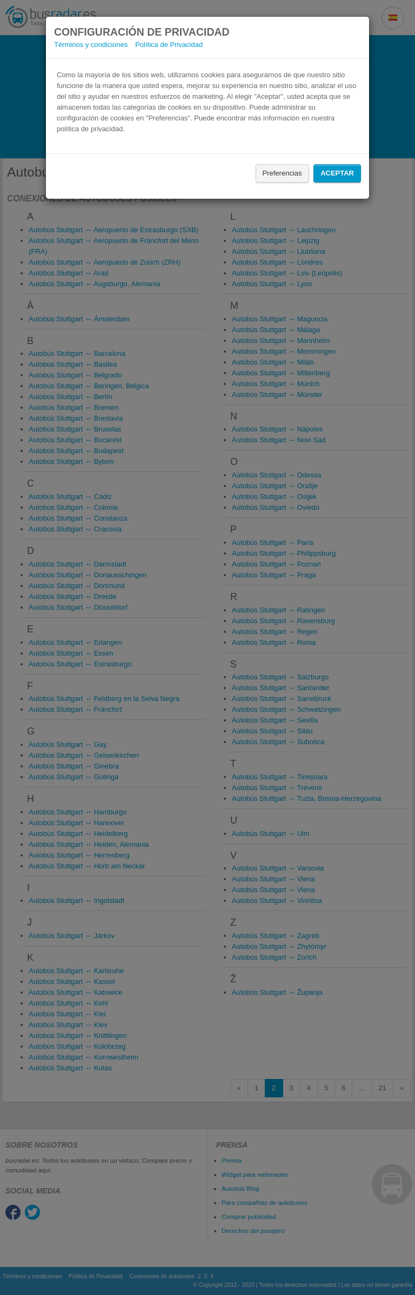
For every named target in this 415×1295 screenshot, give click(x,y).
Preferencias (282, 173)
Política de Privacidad (169, 45)
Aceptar (337, 173)
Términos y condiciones (91, 45)
